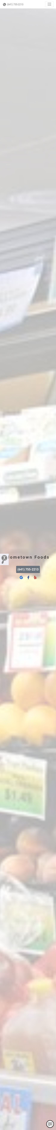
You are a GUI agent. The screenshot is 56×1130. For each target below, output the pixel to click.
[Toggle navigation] (49, 4)
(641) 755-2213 (13, 4)
